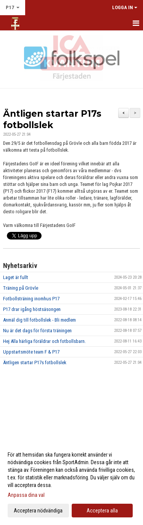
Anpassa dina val (26, 495)
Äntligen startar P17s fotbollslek (34, 362)
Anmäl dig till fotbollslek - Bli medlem (39, 320)
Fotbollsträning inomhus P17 (31, 298)
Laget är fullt (15, 277)
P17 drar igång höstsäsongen (32, 309)
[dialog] (71, 482)
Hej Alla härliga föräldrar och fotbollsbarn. (44, 341)
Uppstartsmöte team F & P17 (31, 352)
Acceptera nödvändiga (38, 511)
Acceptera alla (102, 511)
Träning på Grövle (20, 288)
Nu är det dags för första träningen (37, 330)
